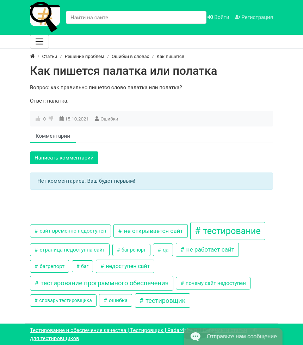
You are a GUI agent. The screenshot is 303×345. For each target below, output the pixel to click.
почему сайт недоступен (215, 283)
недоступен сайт (127, 266)
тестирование (230, 231)
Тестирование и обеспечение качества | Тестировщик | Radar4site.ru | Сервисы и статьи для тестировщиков (138, 334)
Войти (218, 17)
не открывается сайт (152, 230)
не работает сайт (209, 249)
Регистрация (254, 17)
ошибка (117, 300)
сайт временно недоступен (72, 231)
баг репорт (133, 250)
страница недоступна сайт (71, 250)
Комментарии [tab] (53, 136)
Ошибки (109, 119)
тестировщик (165, 300)
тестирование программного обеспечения (104, 283)
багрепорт (51, 266)
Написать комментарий (64, 158)
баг (84, 266)
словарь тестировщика (65, 300)
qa (164, 250)
